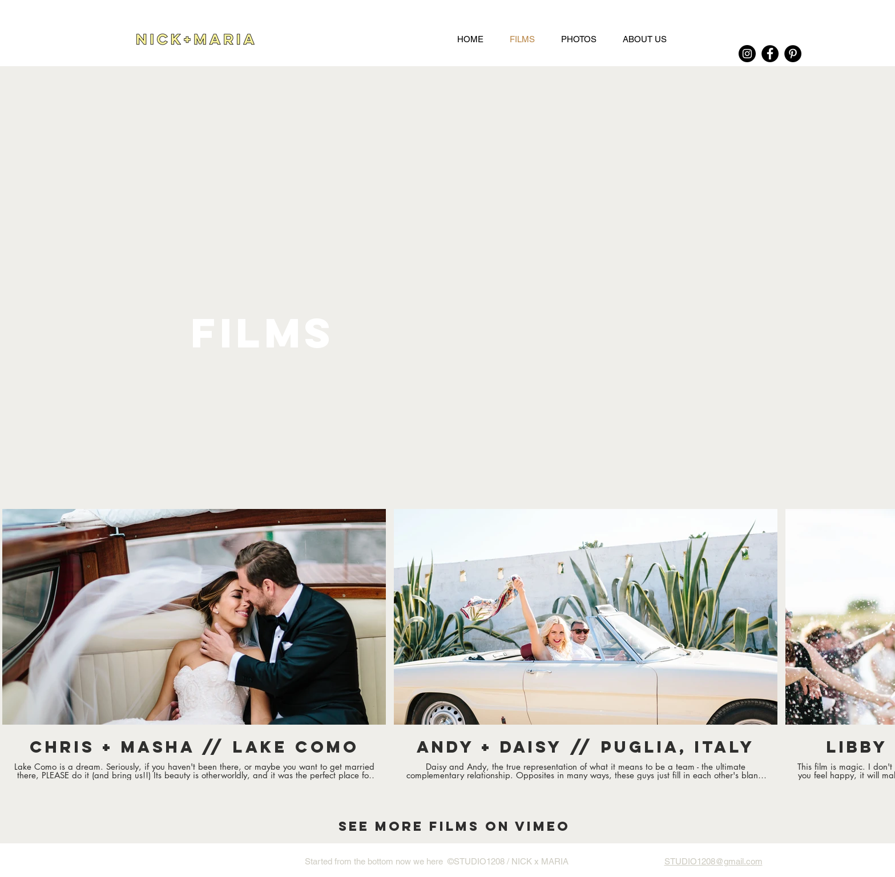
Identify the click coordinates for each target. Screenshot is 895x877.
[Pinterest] (792, 53)
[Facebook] (770, 53)
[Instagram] (747, 53)
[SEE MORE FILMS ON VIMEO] (454, 826)
